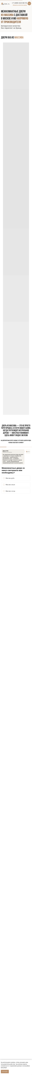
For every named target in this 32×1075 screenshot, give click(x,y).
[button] (20, 5)
